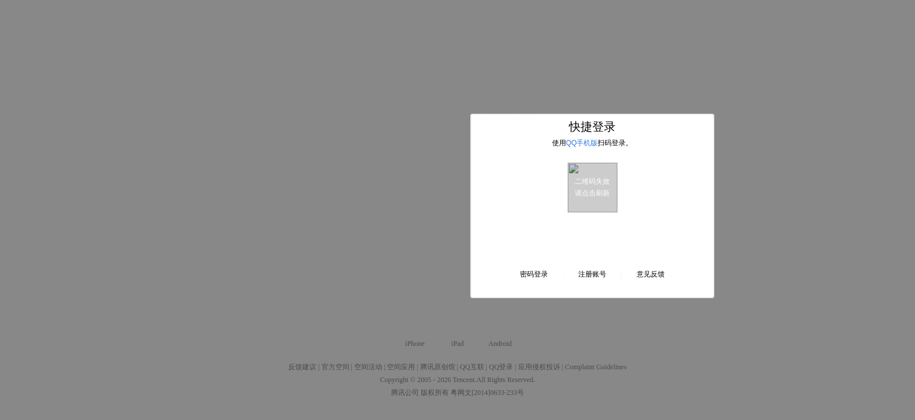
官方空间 (336, 367)
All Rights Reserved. (506, 380)
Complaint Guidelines (596, 367)
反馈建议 (302, 367)
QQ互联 (472, 367)
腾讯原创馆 (437, 367)
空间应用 (401, 367)
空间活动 (368, 367)
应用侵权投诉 (539, 367)
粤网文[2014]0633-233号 (487, 392)
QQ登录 (501, 367)
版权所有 (435, 392)
